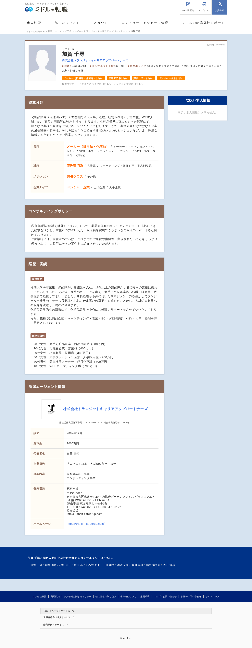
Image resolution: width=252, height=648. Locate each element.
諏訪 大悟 (123, 565)
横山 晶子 (80, 565)
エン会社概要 (39, 596)
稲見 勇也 (51, 565)
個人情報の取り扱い (105, 596)
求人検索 (34, 22)
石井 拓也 (94, 565)
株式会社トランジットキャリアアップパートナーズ (95, 60)
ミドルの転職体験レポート (203, 22)
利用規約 (55, 596)
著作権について (128, 596)
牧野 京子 (65, 565)
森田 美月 (137, 565)
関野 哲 (37, 565)
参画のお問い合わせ (191, 596)
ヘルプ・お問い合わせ (165, 596)
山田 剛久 (108, 565)
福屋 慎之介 (153, 565)
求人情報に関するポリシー (77, 596)
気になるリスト (67, 22)
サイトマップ (212, 596)
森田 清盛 (169, 565)
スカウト (101, 22)
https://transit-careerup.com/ (86, 523)
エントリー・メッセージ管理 (145, 22)
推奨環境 (145, 596)
